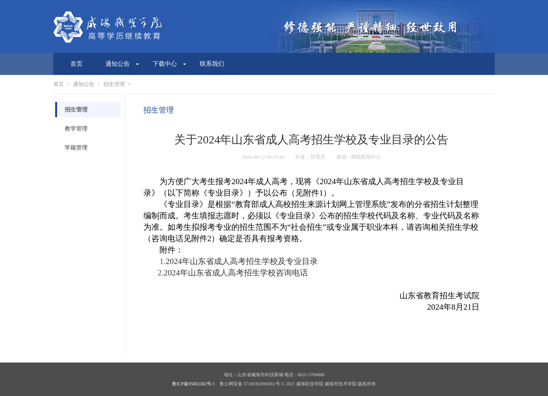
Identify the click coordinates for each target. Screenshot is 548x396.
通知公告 (83, 84)
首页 (76, 63)
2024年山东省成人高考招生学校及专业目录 (242, 261)
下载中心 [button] (169, 63)
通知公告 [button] (122, 63)
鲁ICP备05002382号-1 (193, 383)
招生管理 (114, 84)
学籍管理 (76, 148)
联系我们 (212, 63)
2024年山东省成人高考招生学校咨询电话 (236, 272)
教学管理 (76, 129)
